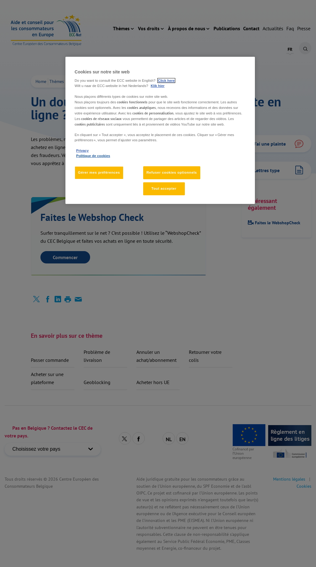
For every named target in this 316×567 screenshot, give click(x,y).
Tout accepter (163, 188)
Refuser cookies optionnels (172, 172)
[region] (160, 130)
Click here (166, 80)
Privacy (82, 150)
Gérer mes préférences (99, 172)
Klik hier (157, 86)
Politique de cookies (93, 156)
